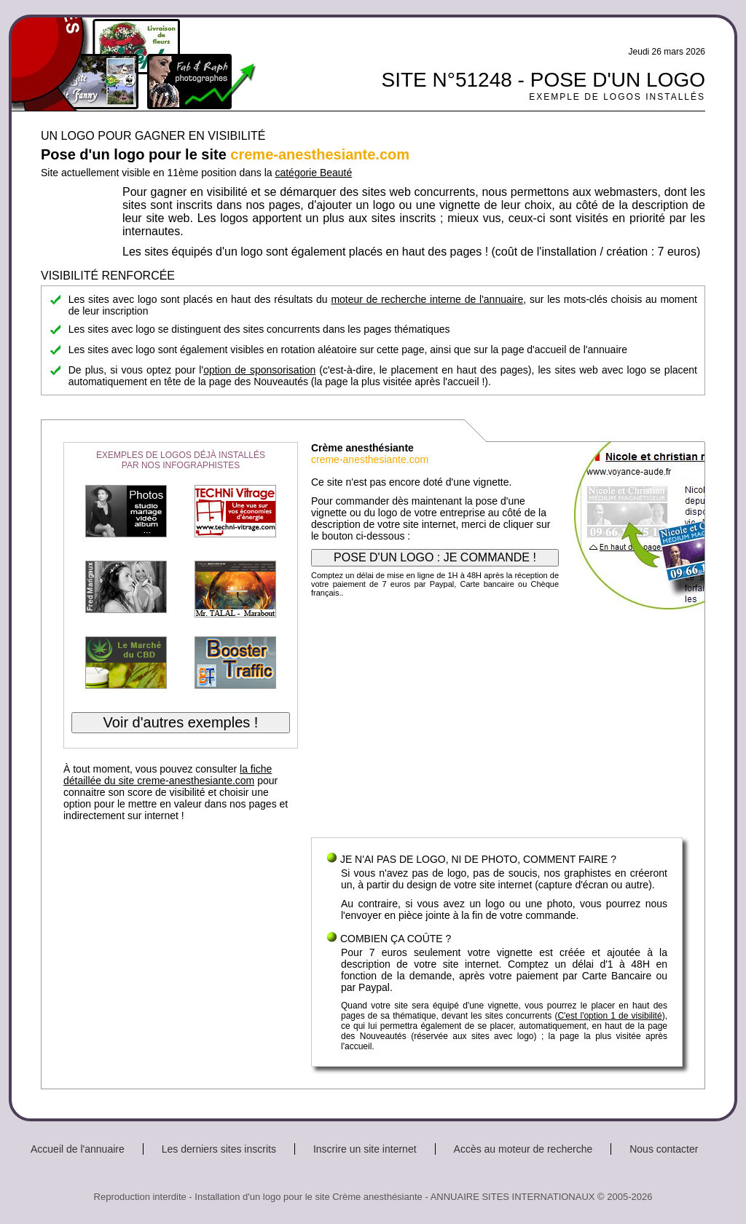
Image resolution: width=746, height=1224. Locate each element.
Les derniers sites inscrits (219, 1149)
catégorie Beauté (313, 172)
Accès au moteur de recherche (523, 1149)
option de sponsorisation (259, 370)
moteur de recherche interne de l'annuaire (427, 299)
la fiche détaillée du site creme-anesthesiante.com (167, 774)
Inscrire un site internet (365, 1149)
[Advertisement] (497, 721)
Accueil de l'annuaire (78, 1149)
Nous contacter (663, 1149)
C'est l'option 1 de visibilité (609, 1016)
